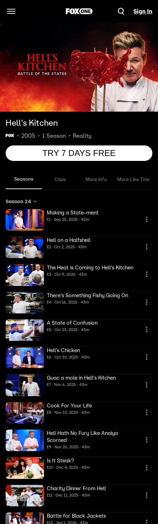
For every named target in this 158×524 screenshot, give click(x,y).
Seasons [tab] (23, 179)
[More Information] (146, 219)
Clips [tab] (60, 179)
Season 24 (22, 201)
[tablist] (79, 179)
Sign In (142, 11)
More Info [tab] (96, 179)
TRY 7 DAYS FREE (78, 153)
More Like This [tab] (133, 179)
